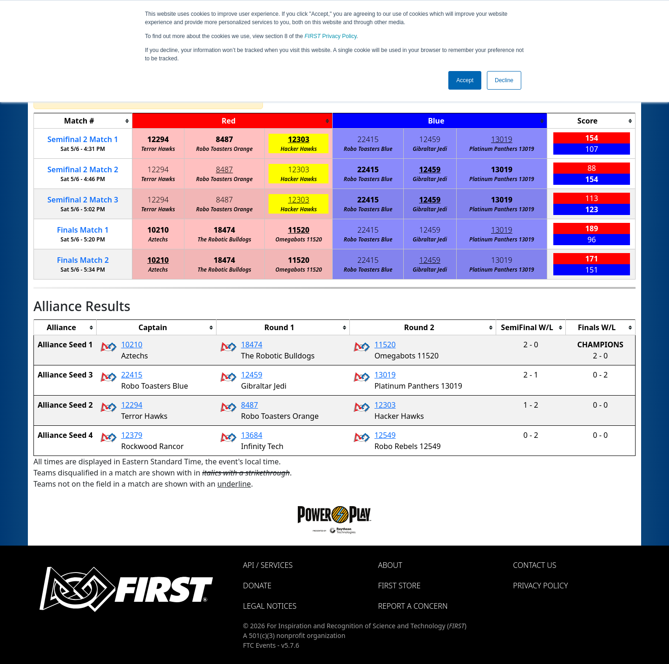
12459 (429, 139)
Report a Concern (413, 606)
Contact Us (534, 565)
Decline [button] (504, 80)
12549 (385, 435)
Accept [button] (464, 80)
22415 (368, 139)
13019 (501, 139)
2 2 (82, 169)
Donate (257, 585)
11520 (298, 230)
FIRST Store (399, 585)
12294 (158, 139)
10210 (158, 230)
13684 (251, 435)
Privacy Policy (331, 36)
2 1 (82, 139)
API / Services (268, 565)
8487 (224, 139)
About (390, 565)
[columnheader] (83, 121)
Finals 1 (83, 230)
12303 (298, 139)
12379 (132, 435)
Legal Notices (269, 606)
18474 (224, 230)
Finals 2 (83, 260)
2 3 (82, 200)
